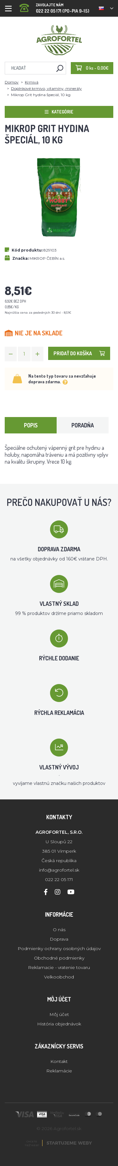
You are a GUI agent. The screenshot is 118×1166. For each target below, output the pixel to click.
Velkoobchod (59, 977)
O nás (59, 929)
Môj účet (59, 1014)
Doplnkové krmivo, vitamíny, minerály (46, 88)
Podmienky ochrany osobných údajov (59, 948)
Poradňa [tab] (82, 425)
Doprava (59, 939)
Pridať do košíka (79, 353)
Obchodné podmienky (59, 958)
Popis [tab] (31, 425)
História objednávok (59, 1024)
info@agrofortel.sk (59, 870)
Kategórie (59, 111)
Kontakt (59, 1061)
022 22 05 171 (59, 879)
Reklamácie (59, 1071)
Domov (12, 82)
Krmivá (31, 82)
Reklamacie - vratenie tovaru (59, 967)
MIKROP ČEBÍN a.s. (47, 258)
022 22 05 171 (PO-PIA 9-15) (54, 6)
